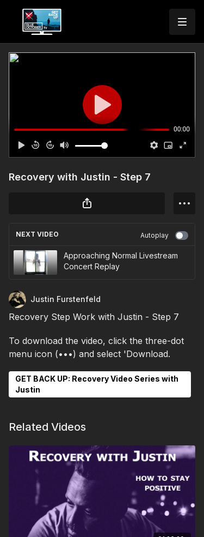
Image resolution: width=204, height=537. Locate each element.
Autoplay (164, 235)
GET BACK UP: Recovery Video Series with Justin (96, 384)
